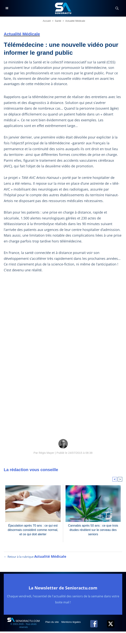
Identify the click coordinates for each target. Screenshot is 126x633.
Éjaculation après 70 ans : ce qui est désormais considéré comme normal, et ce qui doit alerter (33, 529)
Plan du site (52, 623)
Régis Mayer (46, 452)
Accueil (47, 20)
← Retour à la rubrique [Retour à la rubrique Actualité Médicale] (35, 558)
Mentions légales (72, 623)
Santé (58, 20)
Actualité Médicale (75, 20)
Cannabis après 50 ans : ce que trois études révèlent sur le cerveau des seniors (93, 529)
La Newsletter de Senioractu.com (63, 589)
